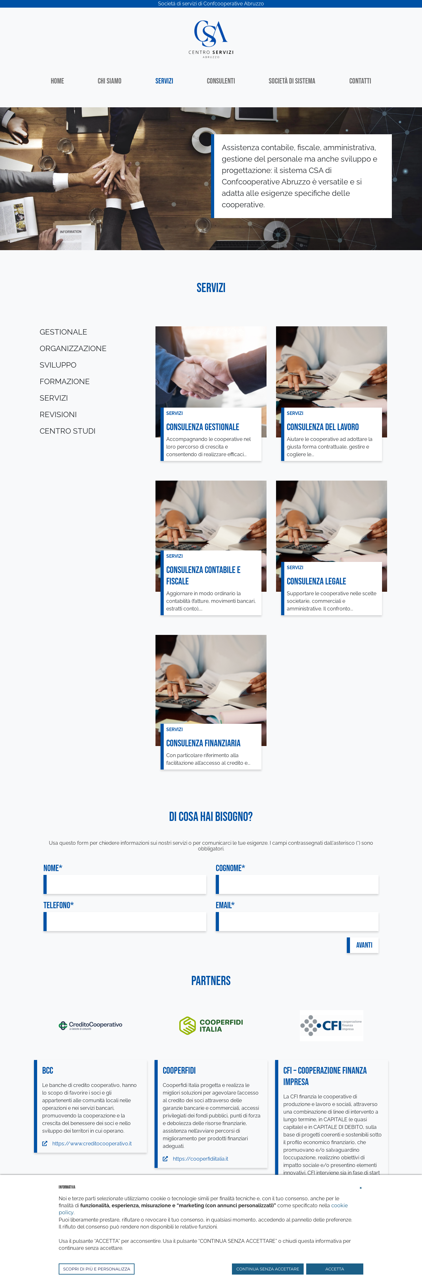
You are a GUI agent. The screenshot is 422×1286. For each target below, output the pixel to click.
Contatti (360, 81)
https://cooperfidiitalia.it (195, 1159)
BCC (47, 1070)
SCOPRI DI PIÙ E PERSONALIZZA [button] (96, 1269)
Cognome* (230, 868)
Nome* (53, 868)
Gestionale (63, 331)
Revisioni (58, 414)
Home (57, 81)
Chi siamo (110, 81)
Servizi (164, 81)
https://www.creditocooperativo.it (87, 1144)
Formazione (65, 381)
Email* (225, 905)
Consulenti (221, 81)
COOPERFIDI (179, 1070)
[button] (360, 1187)
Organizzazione (73, 348)
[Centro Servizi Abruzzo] (211, 39)
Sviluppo (58, 365)
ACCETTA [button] (335, 1269)
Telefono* (58, 905)
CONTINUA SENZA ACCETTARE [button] (267, 1269)
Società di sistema (292, 81)
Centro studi (68, 431)
